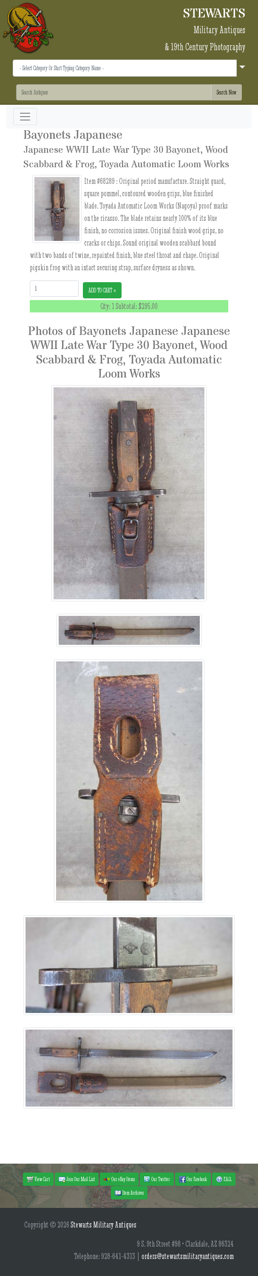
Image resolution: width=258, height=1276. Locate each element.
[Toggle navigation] (25, 116)
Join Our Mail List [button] (77, 1179)
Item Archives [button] (129, 1193)
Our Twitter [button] (157, 1179)
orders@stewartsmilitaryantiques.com (188, 1256)
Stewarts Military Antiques (103, 1225)
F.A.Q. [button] (224, 1179)
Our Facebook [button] (193, 1179)
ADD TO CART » (102, 290)
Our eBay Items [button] (119, 1179)
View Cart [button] (38, 1179)
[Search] (114, 92)
